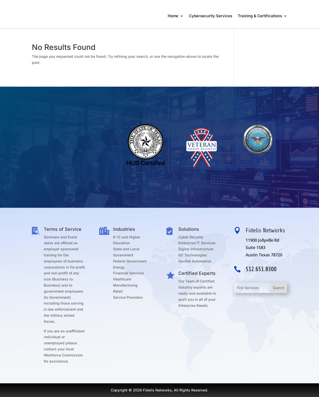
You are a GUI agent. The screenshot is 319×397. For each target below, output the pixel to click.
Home (173, 15)
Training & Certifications (260, 15)
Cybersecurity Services (210, 15)
